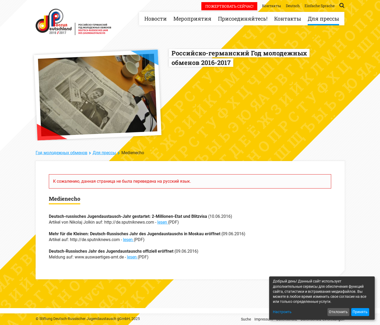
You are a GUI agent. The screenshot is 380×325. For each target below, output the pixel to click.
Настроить (282, 312)
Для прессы (323, 18)
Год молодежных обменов (61, 152)
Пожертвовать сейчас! (229, 6)
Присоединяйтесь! (243, 18)
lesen (162, 222)
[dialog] (322, 298)
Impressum (263, 319)
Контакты (287, 18)
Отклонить (338, 312)
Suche (246, 319)
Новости (155, 18)
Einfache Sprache (320, 5)
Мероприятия (192, 18)
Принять (360, 312)
